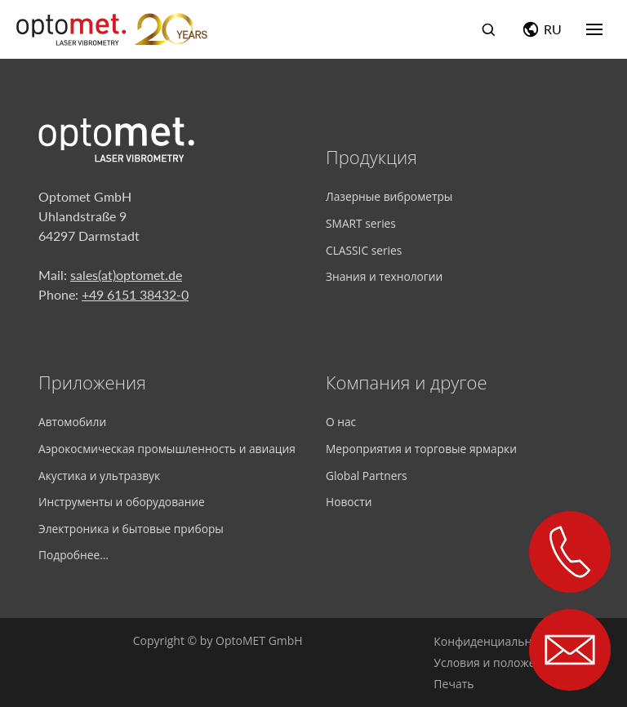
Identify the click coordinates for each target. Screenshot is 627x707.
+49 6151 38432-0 (135, 294)
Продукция (371, 157)
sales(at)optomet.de (126, 274)
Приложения (92, 382)
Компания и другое (406, 382)
